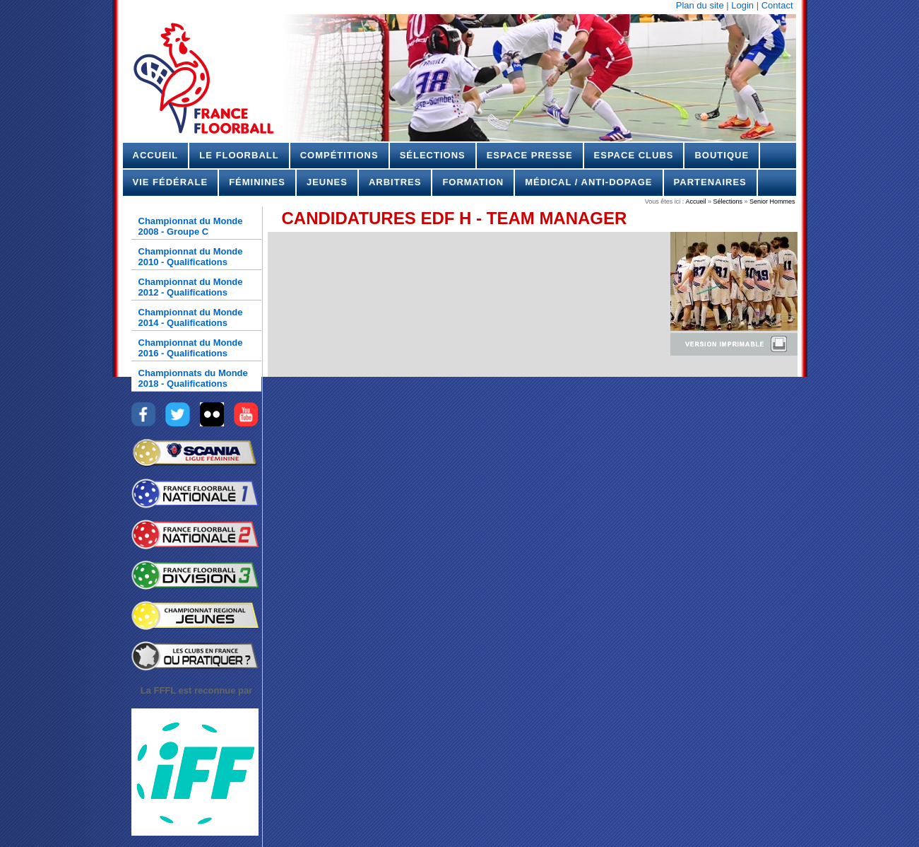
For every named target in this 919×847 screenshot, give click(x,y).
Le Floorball (238, 155)
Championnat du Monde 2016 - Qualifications (190, 347)
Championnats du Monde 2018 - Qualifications (193, 378)
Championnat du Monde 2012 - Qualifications (190, 287)
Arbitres (395, 182)
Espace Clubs (634, 155)
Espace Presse (530, 155)
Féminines (257, 182)
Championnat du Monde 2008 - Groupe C (190, 226)
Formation (473, 182)
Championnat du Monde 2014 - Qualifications (190, 317)
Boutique (721, 155)
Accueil (156, 155)
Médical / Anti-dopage (588, 182)
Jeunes (327, 182)
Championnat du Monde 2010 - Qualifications (190, 256)
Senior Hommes (771, 201)
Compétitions (339, 155)
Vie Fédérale (170, 182)
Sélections (433, 155)
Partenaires (710, 182)
